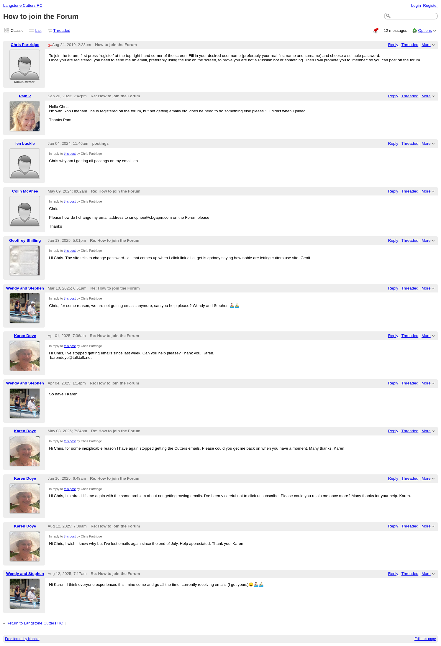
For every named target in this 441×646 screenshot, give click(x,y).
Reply (393, 44)
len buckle (25, 143)
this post (70, 153)
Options (425, 30)
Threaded (62, 30)
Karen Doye (25, 335)
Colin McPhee (25, 191)
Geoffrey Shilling (25, 240)
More (426, 44)
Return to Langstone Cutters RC (34, 623)
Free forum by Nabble (22, 639)
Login (416, 5)
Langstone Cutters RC (22, 5)
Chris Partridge (25, 44)
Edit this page (425, 639)
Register (430, 5)
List (38, 30)
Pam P (25, 96)
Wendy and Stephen (25, 288)
